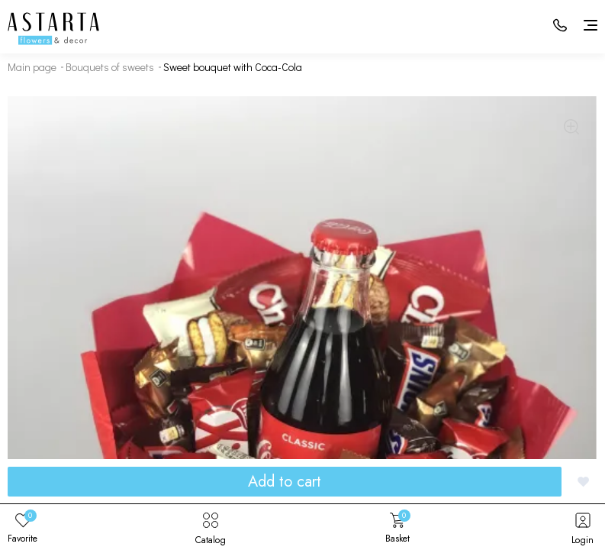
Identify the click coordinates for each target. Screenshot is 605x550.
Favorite (22, 527)
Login (582, 527)
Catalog (210, 527)
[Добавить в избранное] (583, 481)
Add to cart (284, 482)
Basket (397, 527)
